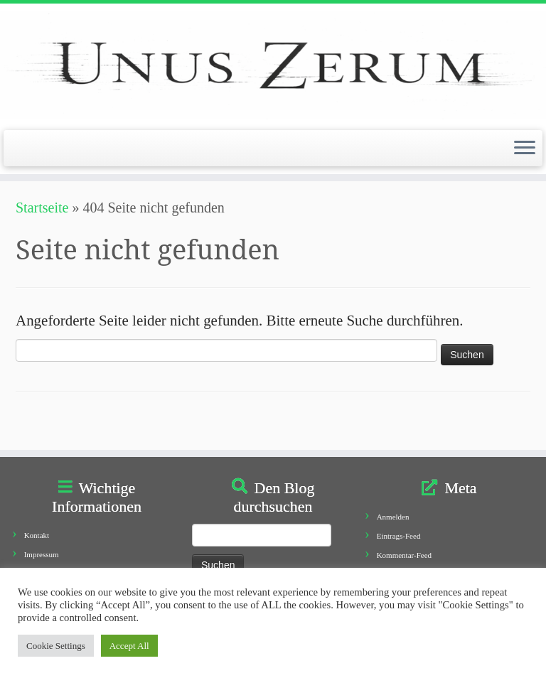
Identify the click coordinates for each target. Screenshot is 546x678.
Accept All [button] (129, 645)
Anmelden (393, 516)
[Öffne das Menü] (524, 148)
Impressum (41, 554)
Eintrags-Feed (399, 536)
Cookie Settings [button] (55, 645)
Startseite (42, 207)
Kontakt (36, 535)
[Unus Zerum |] (273, 65)
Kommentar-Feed (404, 555)
